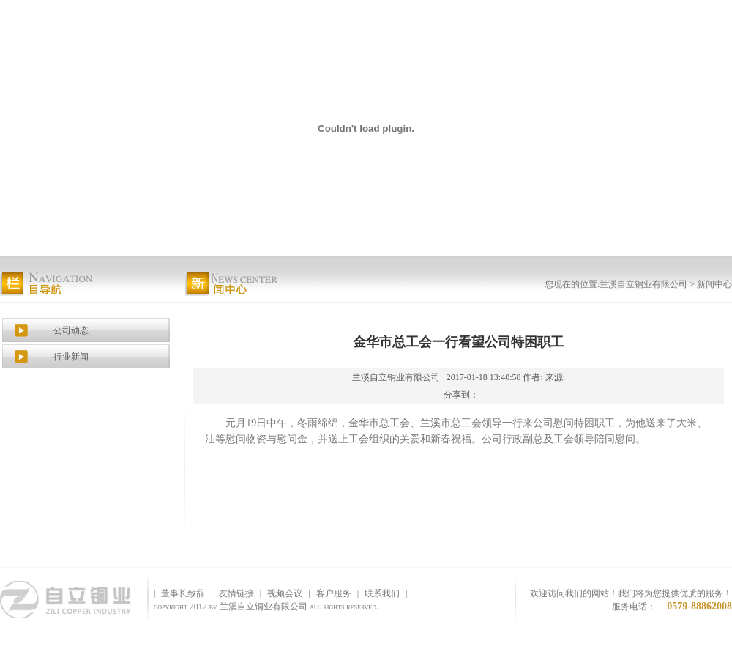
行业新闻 (71, 357)
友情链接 (236, 593)
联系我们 (382, 593)
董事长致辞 (183, 593)
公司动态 (71, 330)
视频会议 (284, 593)
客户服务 (333, 593)
